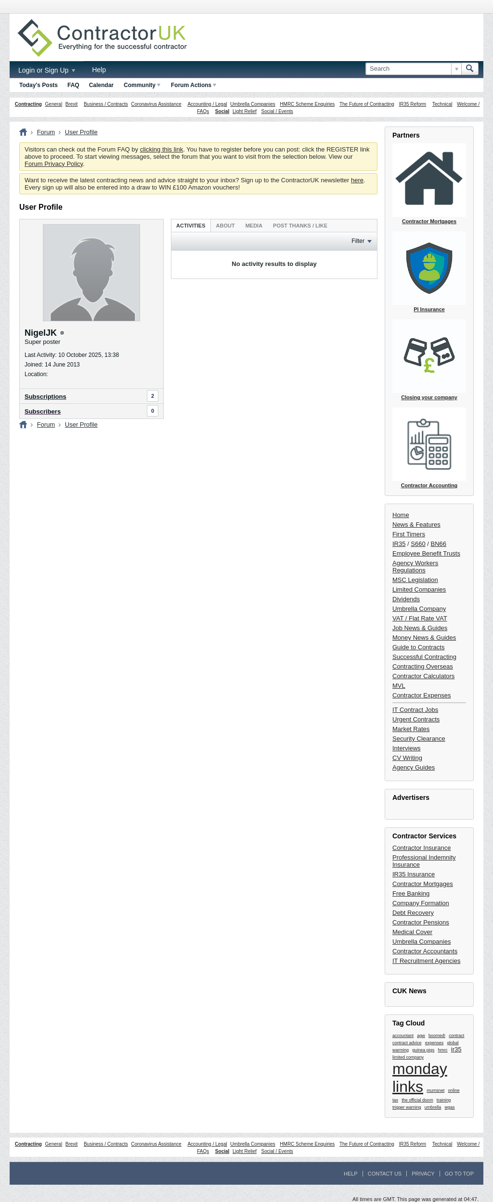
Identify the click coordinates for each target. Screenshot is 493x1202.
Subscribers (43, 411)
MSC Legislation (415, 579)
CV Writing (407, 757)
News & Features (416, 524)
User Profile (81, 132)
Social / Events (277, 111)
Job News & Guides (419, 628)
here (357, 180)
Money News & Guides (424, 637)
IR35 (398, 543)
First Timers (408, 534)
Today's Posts (38, 85)
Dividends (406, 599)
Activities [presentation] (191, 225)
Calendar (101, 85)
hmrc (443, 1050)
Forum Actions (193, 85)
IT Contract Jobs (415, 709)
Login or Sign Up (46, 70)
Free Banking (410, 893)
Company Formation (420, 903)
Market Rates (410, 729)
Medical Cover (412, 932)
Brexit (71, 104)
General (54, 104)
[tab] (191, 225)
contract (456, 1035)
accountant (403, 1035)
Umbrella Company (419, 608)
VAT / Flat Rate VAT (419, 618)
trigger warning (406, 1107)
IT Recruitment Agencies (426, 960)
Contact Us (385, 1174)
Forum (46, 132)
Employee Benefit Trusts (426, 553)
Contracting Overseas (422, 666)
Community (142, 85)
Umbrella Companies (252, 104)
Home (400, 515)
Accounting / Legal (207, 104)
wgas (450, 1107)
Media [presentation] (254, 225)
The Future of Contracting (366, 104)
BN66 (439, 543)
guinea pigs (423, 1050)
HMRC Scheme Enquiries (307, 104)
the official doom (417, 1100)
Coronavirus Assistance (156, 104)
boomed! (436, 1035)
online (454, 1090)
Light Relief (245, 111)
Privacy (423, 1174)
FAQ (73, 85)
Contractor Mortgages (422, 883)
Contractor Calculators (423, 676)
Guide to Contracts (418, 647)
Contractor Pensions (420, 922)
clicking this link (161, 149)
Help (99, 70)
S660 (418, 543)
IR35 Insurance (413, 874)
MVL (398, 685)
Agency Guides (413, 767)
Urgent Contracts (416, 719)
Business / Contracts (106, 104)
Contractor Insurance (421, 847)
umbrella (433, 1107)
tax (395, 1100)
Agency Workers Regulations (415, 566)
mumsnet (435, 1090)
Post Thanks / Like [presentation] (300, 225)
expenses (434, 1042)
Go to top (459, 1174)
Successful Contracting (424, 656)
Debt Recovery (413, 912)
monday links (419, 1077)
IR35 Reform (412, 104)
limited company (408, 1057)
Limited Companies (419, 589)
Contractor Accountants (424, 951)
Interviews (406, 748)
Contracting (28, 104)
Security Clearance (418, 738)
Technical (442, 104)
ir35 (456, 1049)
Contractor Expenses (421, 695)
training (444, 1100)
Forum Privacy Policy (54, 163)
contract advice (407, 1042)
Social (222, 111)
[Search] (413, 69)
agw (421, 1035)
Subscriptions (45, 396)
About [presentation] (225, 225)
